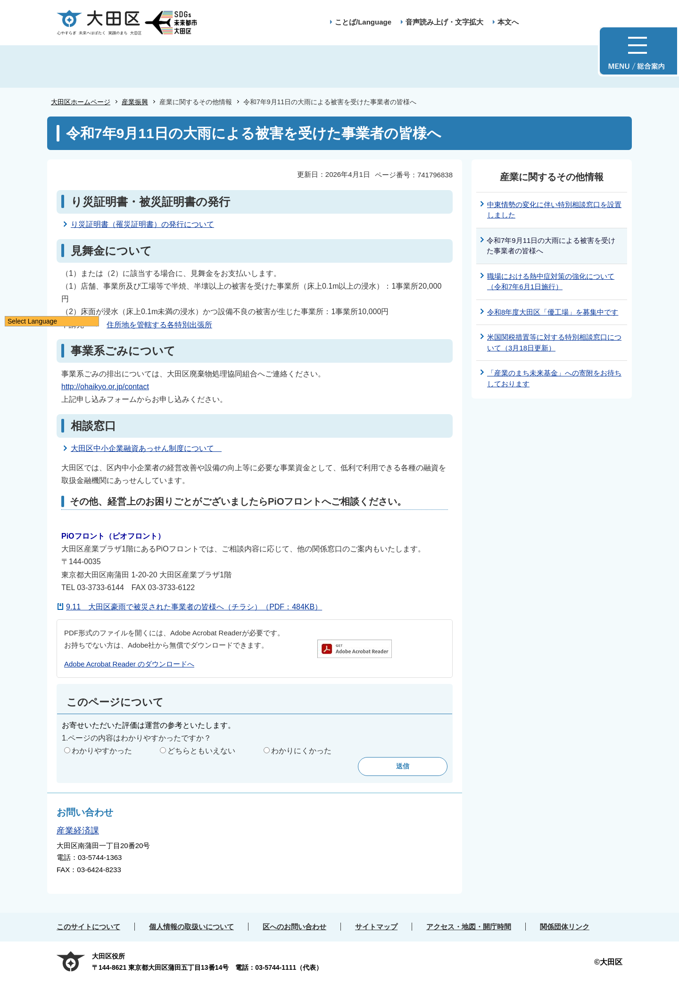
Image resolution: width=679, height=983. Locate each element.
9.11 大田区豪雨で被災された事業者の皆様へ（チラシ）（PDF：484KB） (194, 607)
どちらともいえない (201, 751)
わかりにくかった (301, 751)
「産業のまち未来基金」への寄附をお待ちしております (554, 378)
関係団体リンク (564, 927)
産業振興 (135, 102)
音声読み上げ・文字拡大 (444, 22)
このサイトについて (88, 927)
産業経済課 (78, 830)
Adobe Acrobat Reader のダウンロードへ (129, 664)
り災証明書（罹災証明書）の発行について (142, 224)
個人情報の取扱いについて (191, 927)
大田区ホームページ (80, 102)
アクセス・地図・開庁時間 (468, 927)
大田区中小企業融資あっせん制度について (146, 448)
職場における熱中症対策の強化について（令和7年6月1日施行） (550, 281)
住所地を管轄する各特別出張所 (159, 325)
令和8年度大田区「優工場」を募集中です (552, 312)
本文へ (508, 22)
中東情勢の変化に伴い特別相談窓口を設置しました (554, 209)
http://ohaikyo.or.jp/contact (105, 387)
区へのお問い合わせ (294, 927)
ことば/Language (363, 22)
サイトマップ (376, 927)
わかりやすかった (102, 751)
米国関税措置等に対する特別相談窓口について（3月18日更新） (554, 342)
